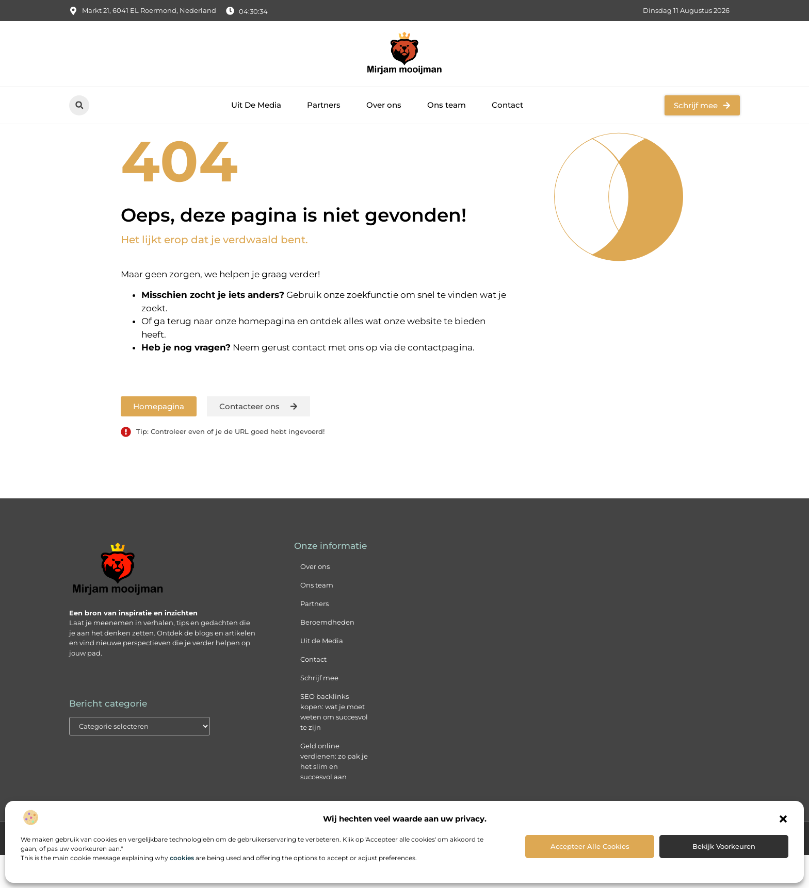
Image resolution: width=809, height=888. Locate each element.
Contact (507, 105)
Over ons (383, 105)
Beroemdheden (327, 655)
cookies (182, 858)
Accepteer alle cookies (590, 846)
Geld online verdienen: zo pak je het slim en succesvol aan (334, 794)
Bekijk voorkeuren (723, 846)
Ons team (446, 105)
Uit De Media (256, 105)
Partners (324, 105)
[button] (783, 819)
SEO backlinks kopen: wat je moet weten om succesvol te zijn (334, 745)
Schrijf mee (319, 711)
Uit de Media (321, 674)
